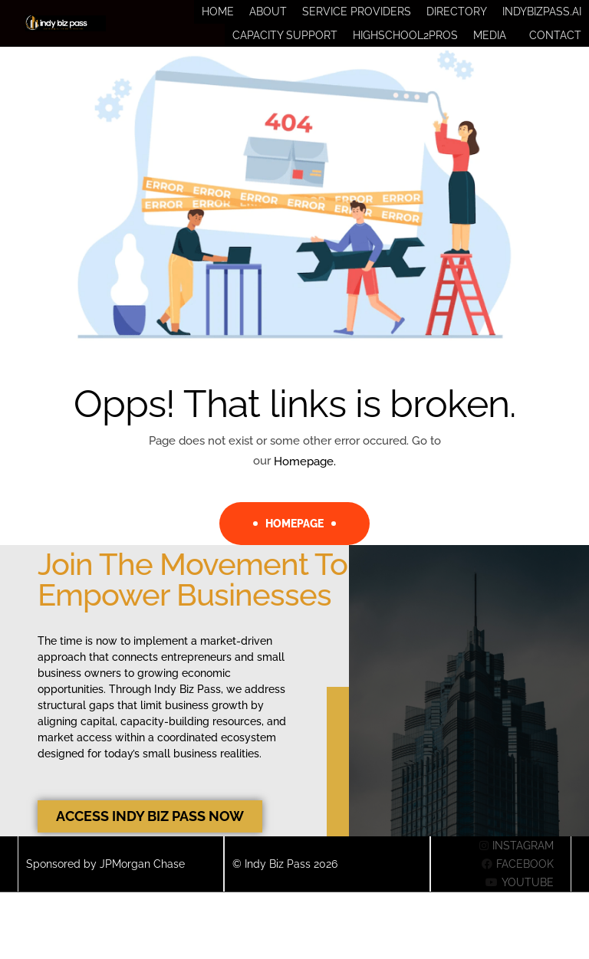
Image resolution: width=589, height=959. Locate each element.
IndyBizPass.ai (541, 17)
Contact (555, 50)
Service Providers (356, 17)
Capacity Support (284, 50)
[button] (494, 50)
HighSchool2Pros (405, 50)
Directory (456, 17)
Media (489, 50)
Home (218, 17)
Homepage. (305, 482)
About (268, 17)
